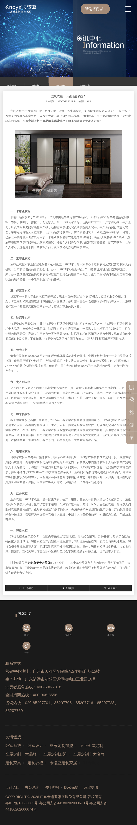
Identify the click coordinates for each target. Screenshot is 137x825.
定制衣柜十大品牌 (38, 562)
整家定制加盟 (61, 745)
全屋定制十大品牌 (21, 754)
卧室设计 (35, 745)
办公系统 (32, 787)
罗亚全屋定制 (91, 745)
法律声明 (52, 787)
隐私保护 (71, 787)
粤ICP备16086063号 (21, 803)
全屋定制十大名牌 (89, 754)
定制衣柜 (35, 763)
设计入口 (12, 787)
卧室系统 (13, 745)
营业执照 (91, 787)
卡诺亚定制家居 (63, 763)
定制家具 (13, 763)
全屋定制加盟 (55, 754)
